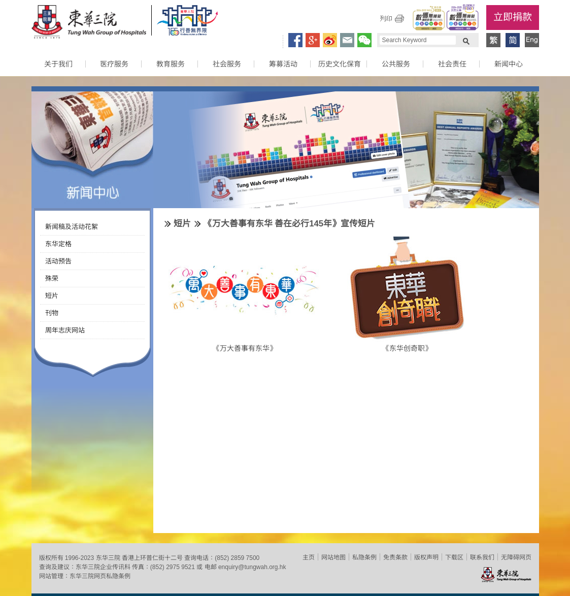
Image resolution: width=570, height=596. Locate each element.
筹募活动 (283, 64)
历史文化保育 (339, 64)
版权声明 (426, 557)
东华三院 (88, 23)
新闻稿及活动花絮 (71, 226)
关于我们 (58, 64)
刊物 (51, 313)
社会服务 (227, 64)
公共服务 (396, 64)
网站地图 (333, 557)
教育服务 (170, 64)
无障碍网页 (516, 557)
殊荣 (51, 278)
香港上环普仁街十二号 (152, 557)
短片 (51, 296)
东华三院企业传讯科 (103, 567)
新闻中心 (508, 64)
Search (466, 40)
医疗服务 (114, 64)
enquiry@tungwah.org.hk (252, 567)
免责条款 (395, 557)
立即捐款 (512, 17)
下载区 (454, 557)
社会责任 (452, 64)
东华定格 (58, 244)
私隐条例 (364, 557)
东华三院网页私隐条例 (100, 576)
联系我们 (482, 557)
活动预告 (58, 261)
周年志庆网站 (65, 330)
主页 (309, 557)
